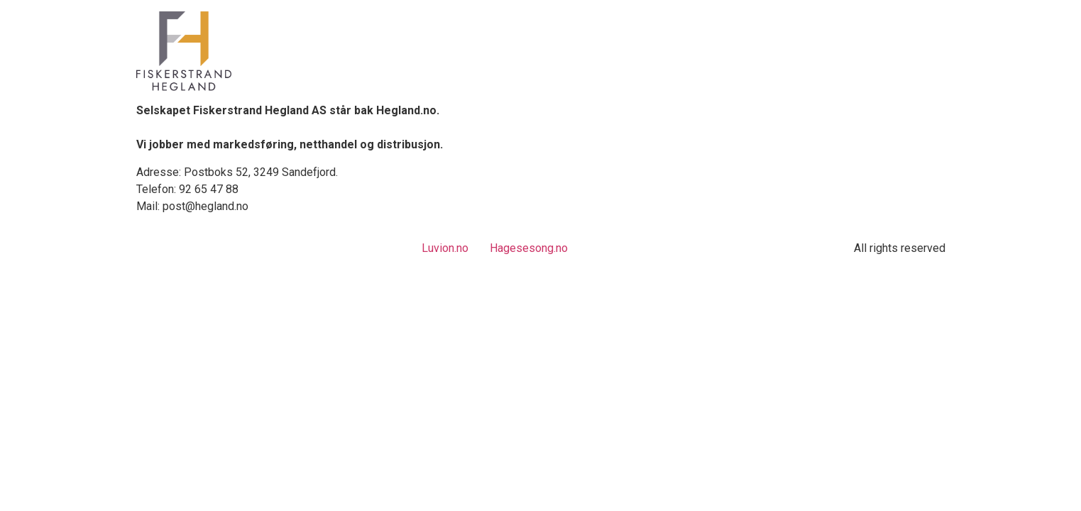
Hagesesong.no (529, 248)
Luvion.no (445, 248)
